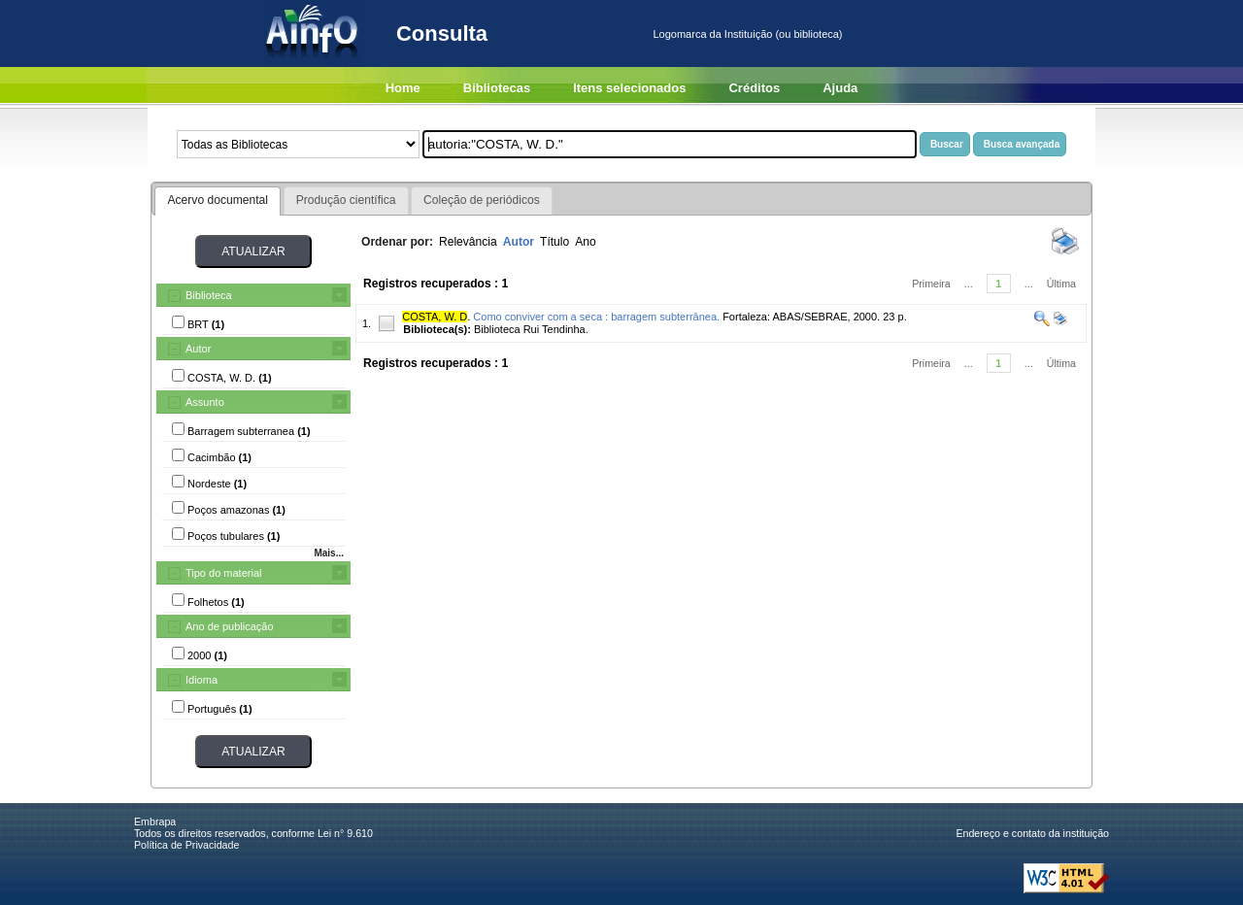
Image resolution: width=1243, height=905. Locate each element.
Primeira (931, 283)
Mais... (329, 553)
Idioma (201, 680)
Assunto (204, 402)
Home (403, 88)
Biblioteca (208, 295)
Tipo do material (223, 573)
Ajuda (840, 88)
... (968, 283)
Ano (585, 242)
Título (554, 242)
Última (1061, 283)
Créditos (754, 88)
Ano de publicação (229, 626)
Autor (198, 348)
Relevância (468, 242)
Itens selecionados (629, 88)
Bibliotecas (496, 88)
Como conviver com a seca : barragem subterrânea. (596, 316)
